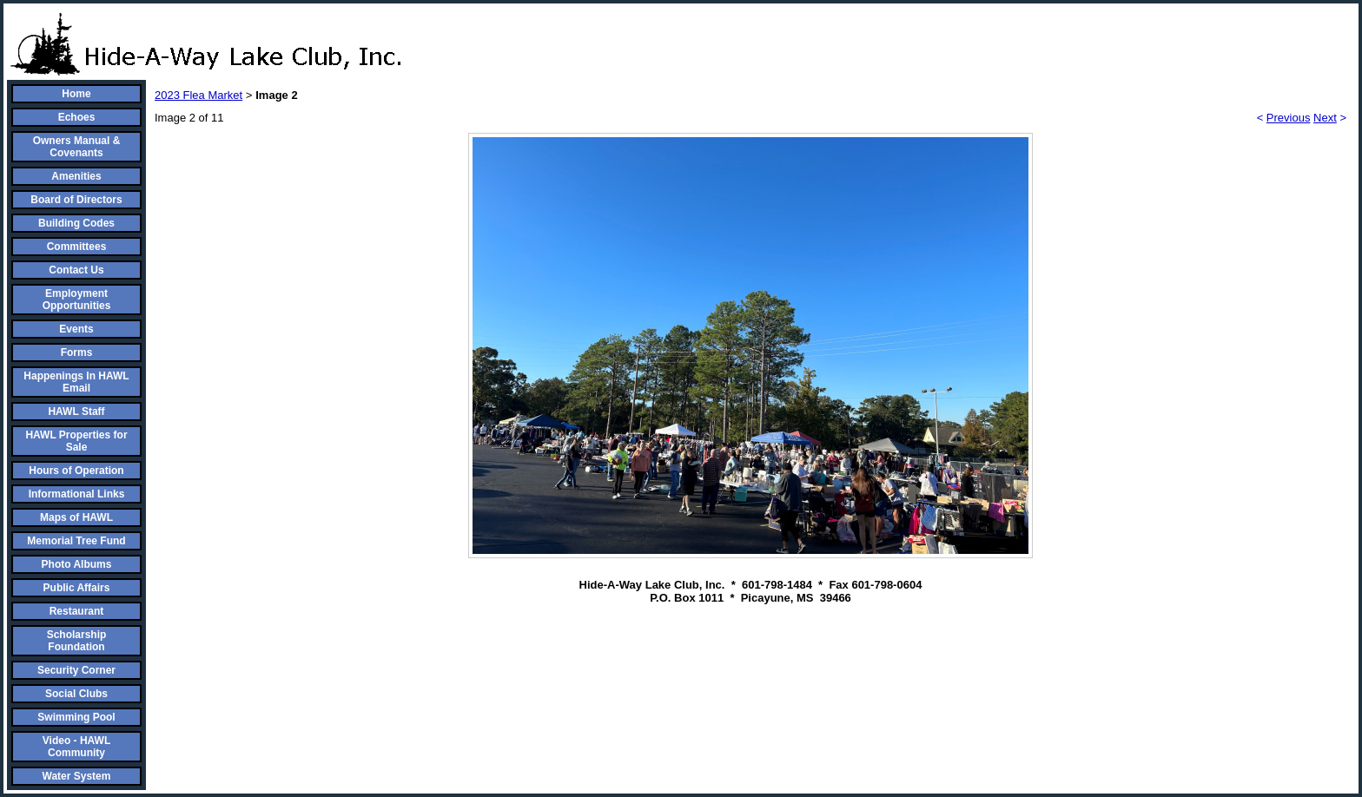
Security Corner (76, 670)
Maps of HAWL (76, 517)
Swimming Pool (76, 717)
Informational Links (77, 494)
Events (76, 329)
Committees (77, 246)
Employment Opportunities (77, 299)
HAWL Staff (76, 411)
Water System (77, 776)
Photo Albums (77, 564)
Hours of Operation (76, 470)
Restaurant (77, 611)
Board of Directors (76, 200)
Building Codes (76, 223)
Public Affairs (76, 588)
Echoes (77, 117)
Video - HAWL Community (76, 746)
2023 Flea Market (198, 95)
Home (76, 94)
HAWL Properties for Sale (76, 441)
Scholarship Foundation (77, 641)
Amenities (76, 176)
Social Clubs (76, 694)
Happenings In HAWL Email (76, 382)
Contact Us (76, 270)
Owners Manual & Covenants (77, 147)
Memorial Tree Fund (76, 541)
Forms (77, 352)
